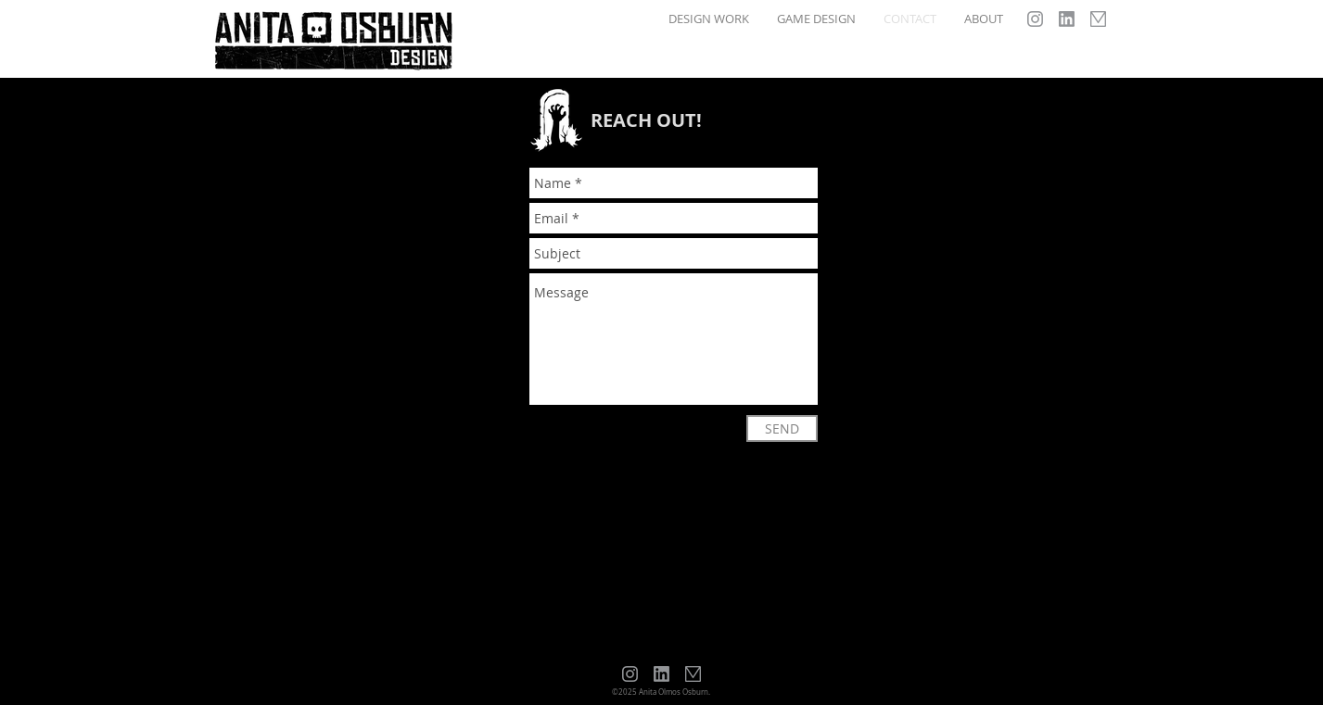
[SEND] (782, 428)
